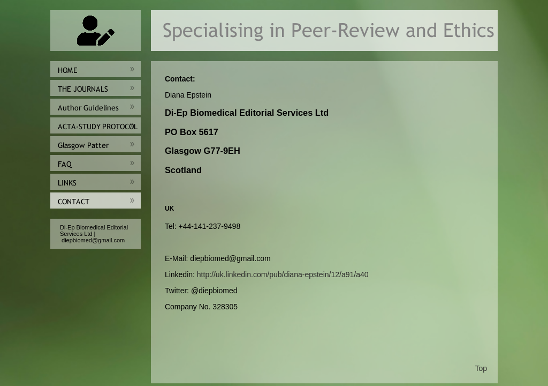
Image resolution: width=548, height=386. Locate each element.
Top (481, 368)
